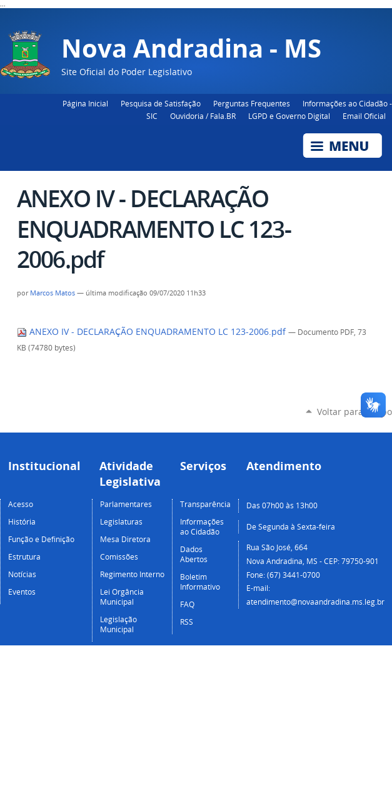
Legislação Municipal (118, 624)
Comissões (119, 556)
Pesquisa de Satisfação (161, 103)
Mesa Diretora (125, 539)
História (22, 521)
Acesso (20, 504)
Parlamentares (126, 504)
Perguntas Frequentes (251, 103)
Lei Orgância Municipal (122, 597)
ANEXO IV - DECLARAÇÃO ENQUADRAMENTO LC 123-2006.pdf (152, 331)
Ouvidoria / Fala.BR (203, 116)
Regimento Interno (132, 574)
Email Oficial (364, 116)
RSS (186, 622)
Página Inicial (85, 103)
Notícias (22, 574)
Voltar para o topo (354, 412)
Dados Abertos (194, 554)
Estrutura (24, 556)
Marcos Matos (52, 293)
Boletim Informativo (200, 582)
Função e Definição (41, 539)
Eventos (22, 592)
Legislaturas (121, 521)
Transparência (205, 504)
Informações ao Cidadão (202, 526)
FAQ (187, 604)
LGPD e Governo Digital (289, 116)
